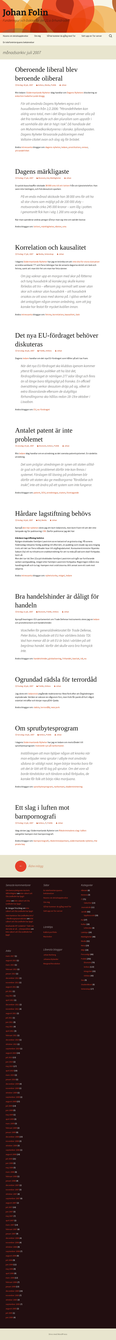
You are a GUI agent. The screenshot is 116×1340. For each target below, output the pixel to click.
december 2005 (12, 1291)
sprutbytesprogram (43, 786)
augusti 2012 (11, 987)
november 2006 (12, 1242)
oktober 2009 (11, 1092)
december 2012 (12, 978)
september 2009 (13, 1097)
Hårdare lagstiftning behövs (53, 513)
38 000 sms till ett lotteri (57, 185)
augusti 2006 (11, 1255)
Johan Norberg (49, 954)
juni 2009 (9, 1110)
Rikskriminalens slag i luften (72, 830)
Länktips (84, 932)
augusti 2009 (11, 1101)
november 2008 (12, 1141)
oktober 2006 (11, 1247)
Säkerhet (88, 903)
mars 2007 (10, 1225)
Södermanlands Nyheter (38, 92)
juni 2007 (9, 1211)
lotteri (37, 226)
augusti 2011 (11, 1013)
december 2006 (12, 1238)
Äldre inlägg (29, 866)
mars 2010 (10, 1075)
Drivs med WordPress (58, 1334)
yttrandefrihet (22, 150)
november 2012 (12, 982)
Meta (83, 945)
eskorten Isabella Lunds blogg (29, 96)
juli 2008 (9, 1158)
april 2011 (10, 1031)
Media (47, 85)
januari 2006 (11, 1286)
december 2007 (12, 1185)
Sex (82, 980)
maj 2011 (9, 1026)
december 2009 (12, 1084)
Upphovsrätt (89, 915)
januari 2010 (11, 1079)
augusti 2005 (11, 1308)
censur (85, 147)
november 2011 (12, 1009)
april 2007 (10, 1220)
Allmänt (84, 890)
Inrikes (41, 85)
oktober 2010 (11, 1044)
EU (35, 409)
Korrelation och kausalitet (50, 247)
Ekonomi (42, 178)
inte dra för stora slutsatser (86, 261)
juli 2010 (9, 1057)
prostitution (74, 147)
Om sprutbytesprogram (46, 728)
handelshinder (40, 658)
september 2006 (13, 1251)
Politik (53, 85)
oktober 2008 (11, 1145)
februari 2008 (11, 1176)
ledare (64, 147)
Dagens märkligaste (42, 171)
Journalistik (86, 907)
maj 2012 (9, 995)
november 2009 (12, 1088)
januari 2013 (11, 973)
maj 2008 (9, 1167)
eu (85, 658)
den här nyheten (30, 527)
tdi (81, 658)
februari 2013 (11, 969)
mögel (61, 575)
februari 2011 (11, 1035)
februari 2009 (11, 1128)
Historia (84, 894)
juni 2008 (9, 1163)
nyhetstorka (51, 575)
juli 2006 (9, 1260)
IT (45, 823)
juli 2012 (9, 991)
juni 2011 (9, 1022)
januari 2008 (11, 1181)
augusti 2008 (11, 1154)
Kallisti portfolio (50, 932)
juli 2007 (9, 1207)
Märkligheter (55, 178)
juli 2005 (9, 1313)
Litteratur (88, 928)
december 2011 (12, 1004)
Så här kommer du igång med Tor (61, 36)
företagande (73, 492)
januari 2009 (11, 1132)
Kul (48, 178)
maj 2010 (9, 1066)
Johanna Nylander (50, 959)
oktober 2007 (11, 1194)
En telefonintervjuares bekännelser (18, 42)
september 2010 (13, 1048)
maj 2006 (9, 1269)
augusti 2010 (11, 1053)
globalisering (54, 658)
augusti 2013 (11, 960)
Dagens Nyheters (75, 92)
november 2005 (12, 1295)
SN (44, 531)
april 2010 (10, 1070)
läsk (78, 314)
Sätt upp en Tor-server (92, 36)
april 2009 (10, 1119)
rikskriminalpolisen (59, 840)
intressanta (27, 147)
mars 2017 (10, 956)
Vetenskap (49, 254)
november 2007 (12, 1189)
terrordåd (45, 707)
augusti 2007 (11, 1203)
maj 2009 (9, 1114)
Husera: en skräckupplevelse (15, 36)
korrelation (58, 314)
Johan (63, 85)
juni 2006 (9, 1264)
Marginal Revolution (51, 963)
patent (37, 492)
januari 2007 (11, 1233)
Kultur (83, 924)
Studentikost (86, 984)
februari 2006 (11, 1282)
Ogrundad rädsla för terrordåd (56, 679)
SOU (43, 492)
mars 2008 (10, 1172)
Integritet (88, 971)
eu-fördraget (43, 409)
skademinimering (74, 786)
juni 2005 (9, 1317)
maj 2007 (9, 1216)
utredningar (52, 492)
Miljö (83, 950)
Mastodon (47, 936)
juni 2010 (9, 1062)
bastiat (75, 658)
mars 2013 (10, 965)
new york (55, 707)
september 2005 (13, 1304)
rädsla (37, 707)
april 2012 (10, 1000)
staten (62, 492)
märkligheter (47, 226)
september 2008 (13, 1150)
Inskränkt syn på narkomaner (49, 745)
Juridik (84, 911)
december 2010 (12, 1039)
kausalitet (70, 314)
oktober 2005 (11, 1299)
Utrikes (49, 350)
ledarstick (33, 693)
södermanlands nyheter (81, 840)
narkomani (59, 786)
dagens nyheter (52, 147)
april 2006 (10, 1273)
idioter (58, 226)
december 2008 (12, 1136)
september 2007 (13, 1198)
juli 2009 (9, 1106)
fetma (48, 314)
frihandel (66, 658)
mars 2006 (10, 1277)
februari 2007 (11, 1229)
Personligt (85, 954)
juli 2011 (9, 1017)
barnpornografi (41, 840)
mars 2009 (10, 1123)
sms (64, 226)
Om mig (37, 36)
